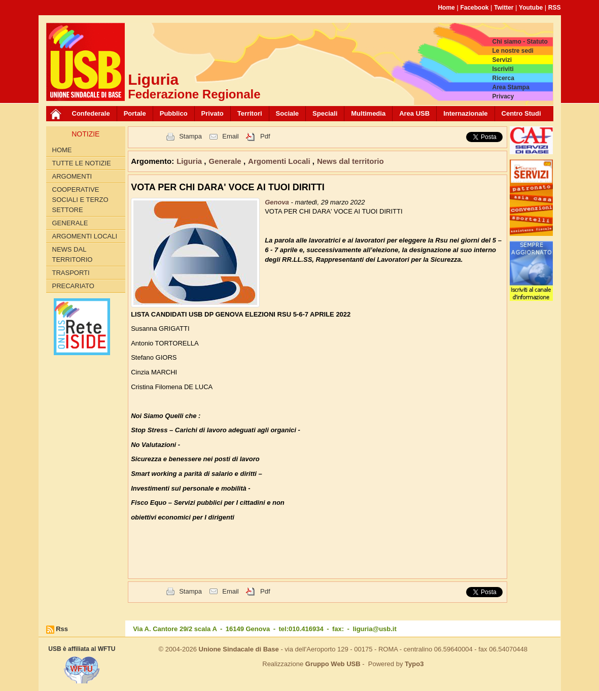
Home (446, 7)
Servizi (502, 59)
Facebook (474, 7)
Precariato (73, 286)
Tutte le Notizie (81, 163)
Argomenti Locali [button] (280, 161)
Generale (70, 223)
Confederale (91, 113)
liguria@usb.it (374, 629)
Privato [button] (212, 113)
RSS (554, 7)
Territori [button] (249, 113)
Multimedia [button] (368, 113)
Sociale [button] (287, 113)
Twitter (503, 7)
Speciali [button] (324, 113)
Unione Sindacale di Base (239, 649)
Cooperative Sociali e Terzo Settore (80, 200)
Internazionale (465, 113)
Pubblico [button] (174, 113)
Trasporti (71, 273)
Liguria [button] (190, 161)
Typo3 (414, 664)
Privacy (503, 96)
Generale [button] (226, 161)
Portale (135, 113)
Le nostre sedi (512, 50)
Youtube (531, 7)
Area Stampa (510, 87)
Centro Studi (521, 113)
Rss (62, 629)
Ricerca (503, 78)
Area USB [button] (414, 113)
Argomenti (72, 176)
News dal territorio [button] (350, 161)
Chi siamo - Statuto (519, 41)
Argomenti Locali (85, 236)
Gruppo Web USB (333, 664)
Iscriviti (502, 69)
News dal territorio (72, 254)
